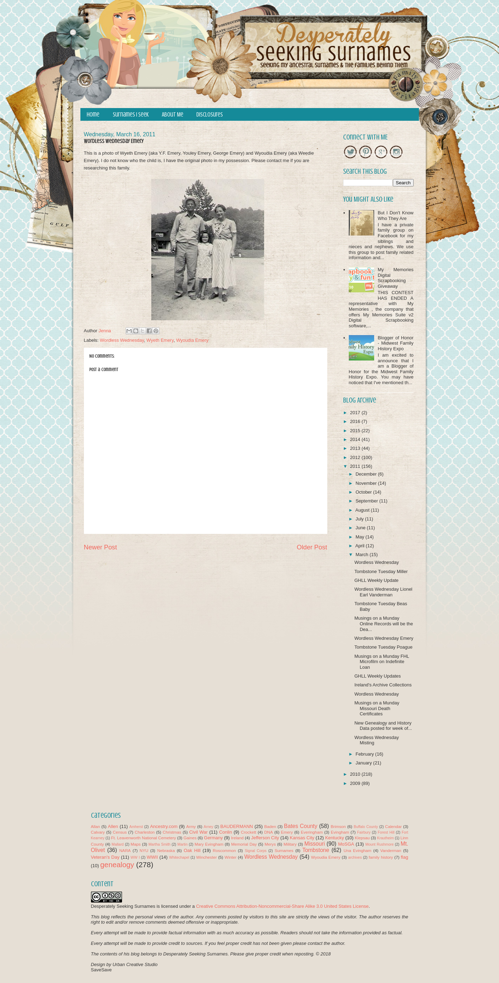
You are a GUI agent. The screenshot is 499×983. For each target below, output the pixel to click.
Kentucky (334, 837)
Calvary (98, 832)
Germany (213, 837)
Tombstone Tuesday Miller (381, 571)
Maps (135, 844)
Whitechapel (179, 857)
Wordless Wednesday (122, 340)
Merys (270, 844)
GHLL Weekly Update (376, 580)
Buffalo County (366, 827)
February (365, 754)
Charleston (145, 832)
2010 (356, 774)
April (360, 545)
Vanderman (390, 850)
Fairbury (364, 832)
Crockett (248, 832)
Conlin (225, 832)
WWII (152, 857)
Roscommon (224, 850)
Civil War (198, 832)
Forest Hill (386, 832)
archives (355, 857)
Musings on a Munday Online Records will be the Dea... (383, 623)
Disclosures (209, 114)
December (366, 474)
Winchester (206, 857)
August (363, 510)
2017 (356, 412)
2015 (356, 430)
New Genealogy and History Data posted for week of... (383, 725)
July (360, 519)
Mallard (118, 844)
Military (290, 844)
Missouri (314, 844)
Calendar (393, 826)
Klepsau (362, 837)
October (364, 492)
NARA (124, 850)
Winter (231, 857)
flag (404, 857)
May (360, 537)
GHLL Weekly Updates (377, 676)
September (367, 501)
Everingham (312, 832)
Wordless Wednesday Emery (383, 638)
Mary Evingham (209, 844)
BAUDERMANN (236, 826)
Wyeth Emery (160, 340)
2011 (356, 466)
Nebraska (166, 850)
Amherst (136, 827)
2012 (356, 457)
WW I (135, 857)
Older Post (312, 547)
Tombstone (315, 850)
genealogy (117, 864)
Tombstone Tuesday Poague (383, 647)
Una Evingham (357, 850)
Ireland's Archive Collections (383, 684)
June (361, 527)
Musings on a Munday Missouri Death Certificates (376, 708)
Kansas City (302, 837)
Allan (95, 826)
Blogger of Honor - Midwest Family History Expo (396, 343)
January (364, 762)
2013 (356, 448)
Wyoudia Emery (192, 340)
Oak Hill (192, 850)
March (362, 554)
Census (120, 832)
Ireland (237, 837)
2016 (356, 421)
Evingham (340, 832)
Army (191, 826)
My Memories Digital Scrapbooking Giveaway (396, 278)
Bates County (300, 826)
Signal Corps (256, 851)
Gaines (189, 837)
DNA (268, 832)
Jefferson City (265, 837)
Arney (208, 827)
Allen (113, 826)
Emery (287, 832)
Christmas (172, 832)
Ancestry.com (163, 826)
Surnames (284, 850)
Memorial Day (244, 844)
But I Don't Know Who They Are (396, 215)
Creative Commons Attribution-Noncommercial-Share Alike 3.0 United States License (282, 906)
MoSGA (346, 844)
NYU (144, 850)
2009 (356, 783)
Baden (270, 826)
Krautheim (385, 838)
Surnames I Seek (131, 114)
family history (381, 857)
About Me (172, 114)
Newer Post (100, 547)
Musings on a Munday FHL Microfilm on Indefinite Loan (381, 662)
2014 (356, 439)
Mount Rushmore (379, 844)
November (366, 483)
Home (93, 114)
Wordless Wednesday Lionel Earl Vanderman (383, 591)
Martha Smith (159, 844)
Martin (182, 844)
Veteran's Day (105, 857)
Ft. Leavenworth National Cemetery (143, 837)
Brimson (338, 826)
